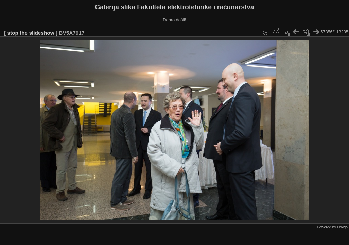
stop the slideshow (30, 33)
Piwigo (342, 227)
